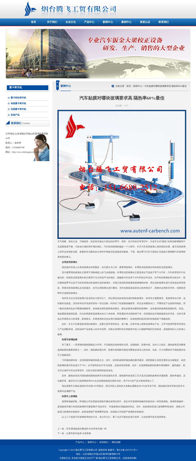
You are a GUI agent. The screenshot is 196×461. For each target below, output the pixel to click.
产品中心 (89, 22)
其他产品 (15, 115)
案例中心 (126, 22)
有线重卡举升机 (18, 103)
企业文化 (71, 22)
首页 (33, 22)
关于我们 (52, 22)
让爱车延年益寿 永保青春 (78, 433)
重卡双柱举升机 (18, 97)
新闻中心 (108, 22)
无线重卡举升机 (18, 109)
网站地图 (116, 442)
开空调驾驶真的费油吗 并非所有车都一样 (86, 428)
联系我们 (163, 22)
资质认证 (145, 22)
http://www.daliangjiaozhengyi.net (27, 152)
